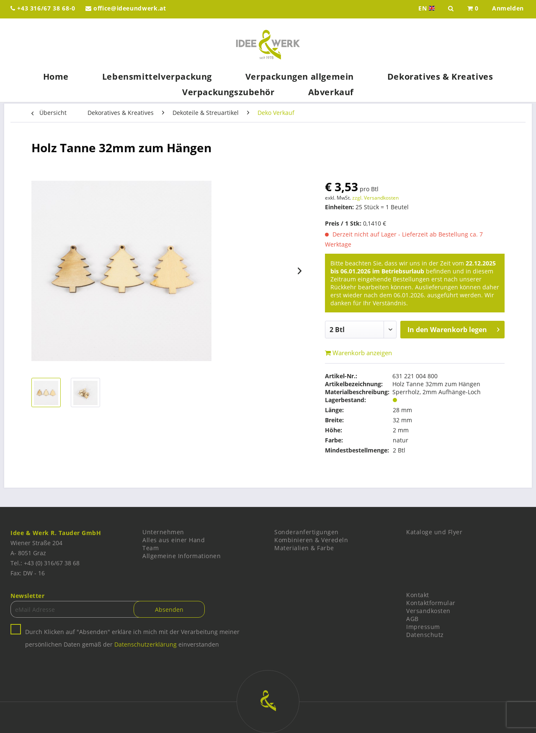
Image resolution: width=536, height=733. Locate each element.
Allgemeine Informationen (181, 556)
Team (150, 548)
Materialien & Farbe (304, 548)
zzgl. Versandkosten (375, 197)
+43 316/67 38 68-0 (42, 8)
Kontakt (417, 595)
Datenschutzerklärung (145, 644)
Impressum (423, 627)
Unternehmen (163, 532)
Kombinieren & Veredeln (311, 540)
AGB (412, 619)
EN (427, 8)
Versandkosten (428, 611)
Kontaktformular (431, 603)
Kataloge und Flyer (434, 532)
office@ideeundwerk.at (125, 8)
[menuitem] (473, 9)
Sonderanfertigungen (306, 532)
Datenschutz (425, 635)
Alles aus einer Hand (173, 540)
